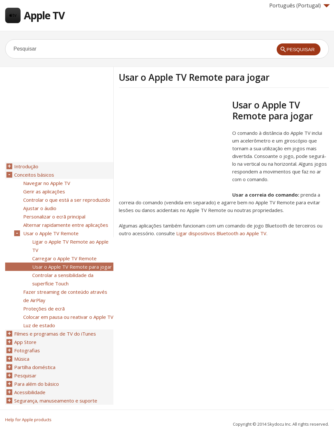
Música (21, 359)
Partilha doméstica (34, 367)
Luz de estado (39, 325)
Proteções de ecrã (44, 308)
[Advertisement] (173, 144)
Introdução (26, 166)
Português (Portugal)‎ (299, 5)
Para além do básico (36, 384)
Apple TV (44, 15)
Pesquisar (25, 375)
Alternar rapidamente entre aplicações (65, 225)
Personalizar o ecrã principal (54, 216)
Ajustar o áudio (39, 208)
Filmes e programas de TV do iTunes (55, 333)
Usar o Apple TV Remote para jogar (72, 267)
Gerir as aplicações (44, 191)
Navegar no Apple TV (46, 183)
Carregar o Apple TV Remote (64, 258)
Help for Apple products (28, 419)
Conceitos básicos (34, 174)
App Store (25, 342)
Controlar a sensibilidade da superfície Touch (62, 279)
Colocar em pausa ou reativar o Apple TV (68, 317)
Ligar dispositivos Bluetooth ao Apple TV (221, 233)
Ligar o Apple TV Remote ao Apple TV (70, 245)
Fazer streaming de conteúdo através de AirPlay (65, 296)
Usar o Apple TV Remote (51, 233)
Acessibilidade (29, 392)
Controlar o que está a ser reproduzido (66, 200)
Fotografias (27, 350)
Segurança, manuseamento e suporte (55, 400)
